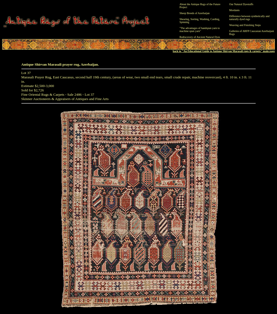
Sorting (194, 19)
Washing (204, 19)
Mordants (234, 10)
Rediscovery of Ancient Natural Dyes (200, 37)
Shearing (184, 19)
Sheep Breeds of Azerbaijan (195, 13)
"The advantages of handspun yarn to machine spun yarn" (200, 30)
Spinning (184, 22)
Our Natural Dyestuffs (241, 4)
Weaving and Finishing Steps (245, 25)
